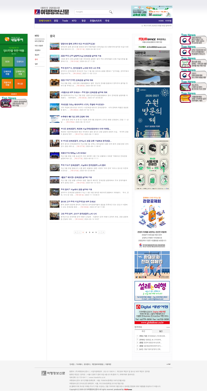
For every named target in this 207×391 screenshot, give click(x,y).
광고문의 (87, 364)
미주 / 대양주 (39, 46)
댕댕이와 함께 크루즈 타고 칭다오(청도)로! (78, 43)
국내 (107, 21)
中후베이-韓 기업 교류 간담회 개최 (75, 116)
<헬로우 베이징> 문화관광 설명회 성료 (76, 177)
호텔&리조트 (96, 21)
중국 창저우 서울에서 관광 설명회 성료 (76, 189)
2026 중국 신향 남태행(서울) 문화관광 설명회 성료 (81, 55)
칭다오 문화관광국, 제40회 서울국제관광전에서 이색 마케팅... (86, 128)
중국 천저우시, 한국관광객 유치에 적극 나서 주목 (80, 68)
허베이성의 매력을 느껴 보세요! (73, 153)
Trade (65, 21)
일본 (36, 64)
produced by (123, 389)
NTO (74, 21)
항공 (84, 21)
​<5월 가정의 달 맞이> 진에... (152, 349)
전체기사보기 (45, 21)
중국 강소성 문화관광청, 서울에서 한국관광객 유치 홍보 (83, 165)
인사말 (72, 364)
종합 (56, 21)
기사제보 (79, 364)
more (168, 327)
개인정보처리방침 (97, 364)
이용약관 (108, 364)
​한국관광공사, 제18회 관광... (157, 336)
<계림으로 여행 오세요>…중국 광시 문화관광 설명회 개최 (84, 92)
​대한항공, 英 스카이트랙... (153, 340)
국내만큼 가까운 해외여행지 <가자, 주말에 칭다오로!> (82, 104)
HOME (161, 21)
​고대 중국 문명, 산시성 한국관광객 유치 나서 (79, 213)
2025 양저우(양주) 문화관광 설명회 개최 (77, 80)
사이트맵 (168, 21)
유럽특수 (37, 50)
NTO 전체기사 (39, 41)
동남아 (37, 55)
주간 (143, 331)
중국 (36, 59)
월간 (161, 331)
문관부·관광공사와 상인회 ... (153, 343)
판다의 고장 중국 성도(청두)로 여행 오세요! (78, 201)
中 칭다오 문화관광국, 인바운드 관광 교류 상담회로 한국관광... (86, 140)
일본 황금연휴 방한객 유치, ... (153, 346)
